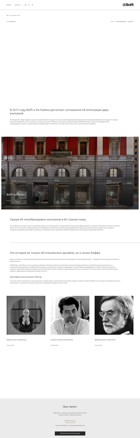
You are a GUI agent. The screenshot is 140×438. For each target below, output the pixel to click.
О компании (12, 15)
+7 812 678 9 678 (70, 423)
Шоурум (130, 21)
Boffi (18, 15)
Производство (121, 21)
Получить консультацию (70, 433)
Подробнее (10, 345)
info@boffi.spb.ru (70, 421)
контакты (17, 5)
